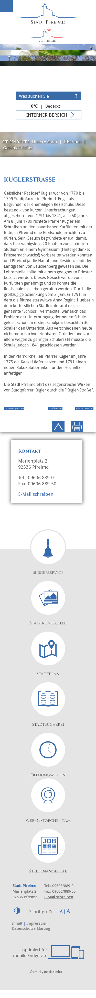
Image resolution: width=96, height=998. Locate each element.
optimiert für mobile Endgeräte (30, 952)
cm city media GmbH (47, 972)
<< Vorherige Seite (14, 408)
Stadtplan (48, 674)
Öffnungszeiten (48, 775)
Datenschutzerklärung (31, 928)
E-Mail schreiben (36, 494)
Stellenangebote (48, 871)
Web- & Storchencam (48, 820)
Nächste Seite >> (84, 408)
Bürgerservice (48, 572)
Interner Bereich (46, 115)
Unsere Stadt (44, 142)
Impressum (36, 923)
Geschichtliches (18, 148)
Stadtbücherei (48, 724)
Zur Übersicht (55, 408)
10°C (33, 106)
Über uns (73, 142)
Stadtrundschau (48, 623)
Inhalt (17, 923)
